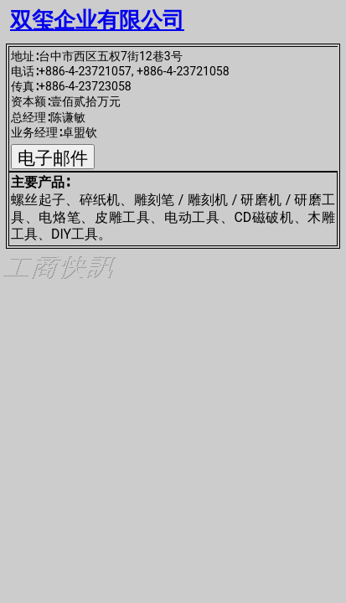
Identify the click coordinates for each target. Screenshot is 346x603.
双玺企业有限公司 (97, 20)
